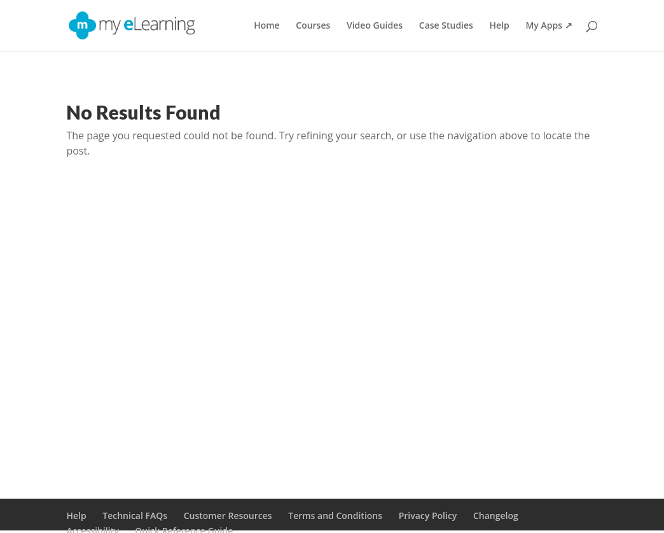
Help (499, 26)
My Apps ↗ (548, 26)
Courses (313, 26)
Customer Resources (228, 515)
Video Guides (375, 26)
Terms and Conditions (335, 515)
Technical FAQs (134, 515)
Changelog (495, 515)
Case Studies (446, 26)
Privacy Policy (428, 515)
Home (267, 26)
